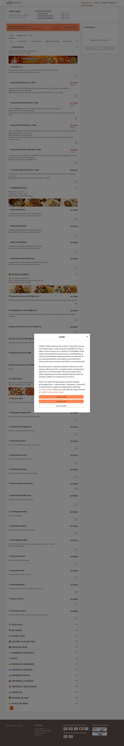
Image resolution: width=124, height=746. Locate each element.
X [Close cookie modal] (87, 336)
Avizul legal (59, 392)
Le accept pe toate (61, 397)
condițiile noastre (47, 392)
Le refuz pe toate (61, 401)
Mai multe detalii (61, 406)
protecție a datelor (45, 389)
